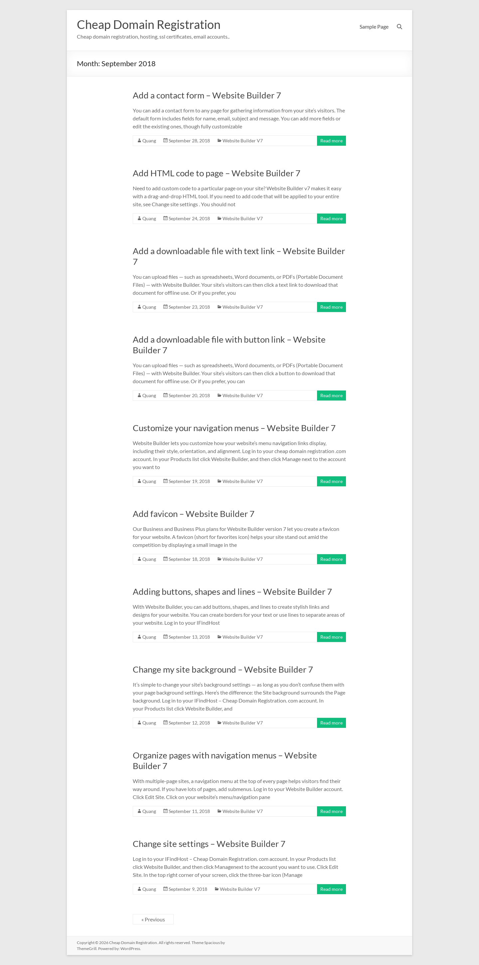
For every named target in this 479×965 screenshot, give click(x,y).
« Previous (153, 919)
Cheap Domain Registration (149, 24)
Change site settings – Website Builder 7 (209, 843)
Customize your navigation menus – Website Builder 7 (234, 427)
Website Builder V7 (243, 140)
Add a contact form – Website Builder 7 (207, 95)
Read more (331, 140)
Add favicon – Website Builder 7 (193, 513)
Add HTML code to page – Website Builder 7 (216, 173)
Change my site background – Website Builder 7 (223, 669)
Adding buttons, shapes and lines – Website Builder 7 (232, 591)
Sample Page (374, 26)
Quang (149, 140)
